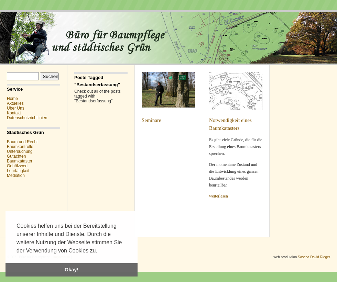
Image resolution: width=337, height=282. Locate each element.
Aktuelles (15, 103)
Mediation (16, 175)
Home (12, 98)
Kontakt (14, 113)
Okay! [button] (71, 269)
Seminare (151, 120)
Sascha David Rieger (314, 257)
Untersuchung (20, 151)
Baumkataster (19, 161)
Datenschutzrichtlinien (27, 117)
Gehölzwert (17, 165)
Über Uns (15, 108)
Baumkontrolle (20, 146)
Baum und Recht (22, 141)
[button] (100, 251)
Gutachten (16, 156)
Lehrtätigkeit (18, 170)
